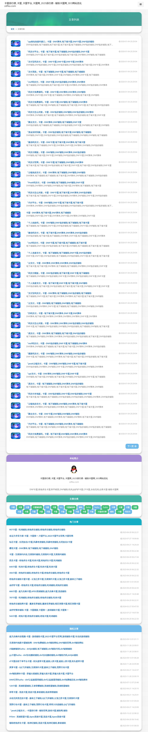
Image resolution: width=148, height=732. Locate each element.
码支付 (127, 511)
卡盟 (13, 507)
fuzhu (88, 507)
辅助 (80, 507)
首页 (12, 29)
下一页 (132, 446)
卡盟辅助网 (37, 507)
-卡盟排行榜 (101, 511)
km (61, 507)
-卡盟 (119, 511)
